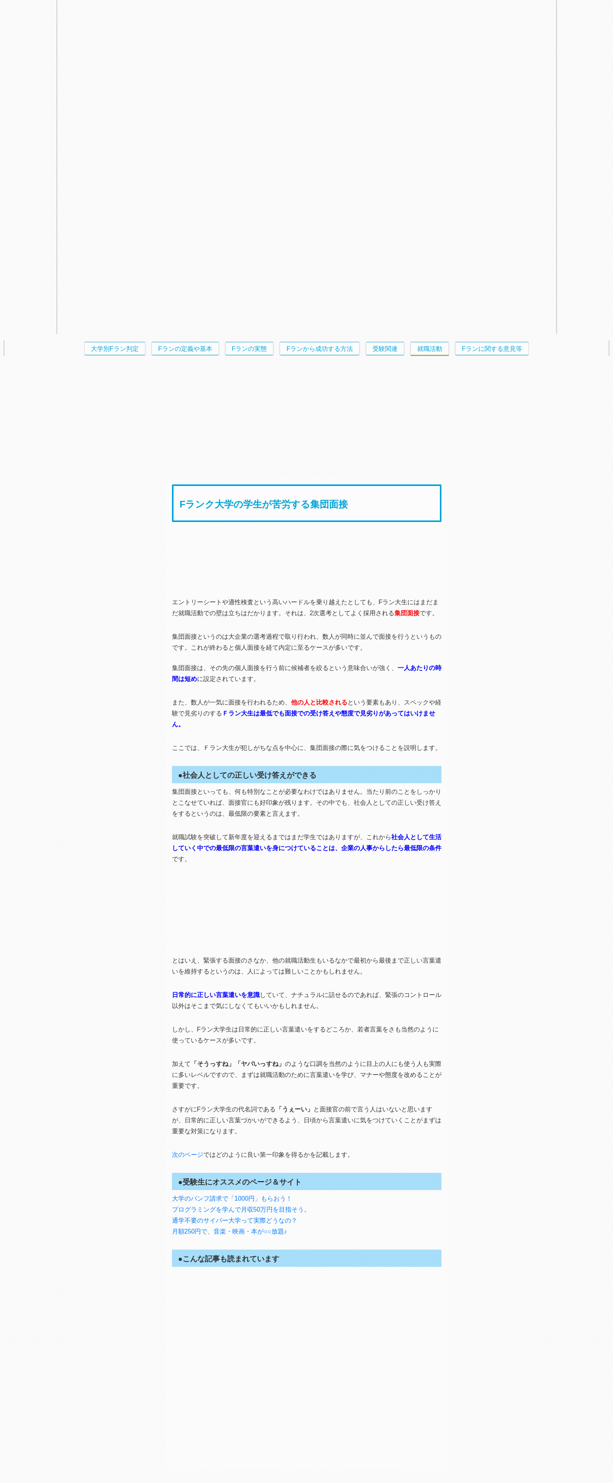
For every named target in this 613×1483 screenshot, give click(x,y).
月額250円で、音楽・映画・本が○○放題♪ (229, 1231)
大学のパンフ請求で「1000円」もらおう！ (232, 1198)
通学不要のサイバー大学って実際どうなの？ (234, 1220)
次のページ (187, 1154)
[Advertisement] (306, 417)
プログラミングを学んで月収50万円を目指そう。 (241, 1209)
